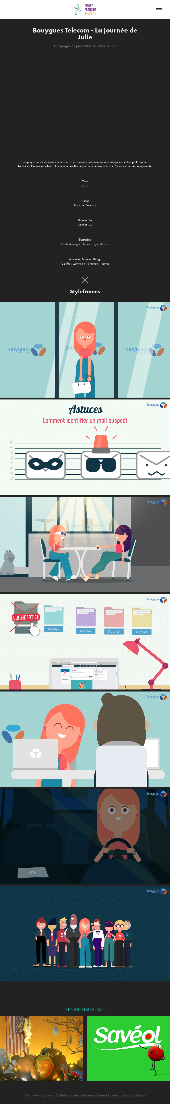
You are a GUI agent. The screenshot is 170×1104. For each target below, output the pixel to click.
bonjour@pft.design (134, 1095)
